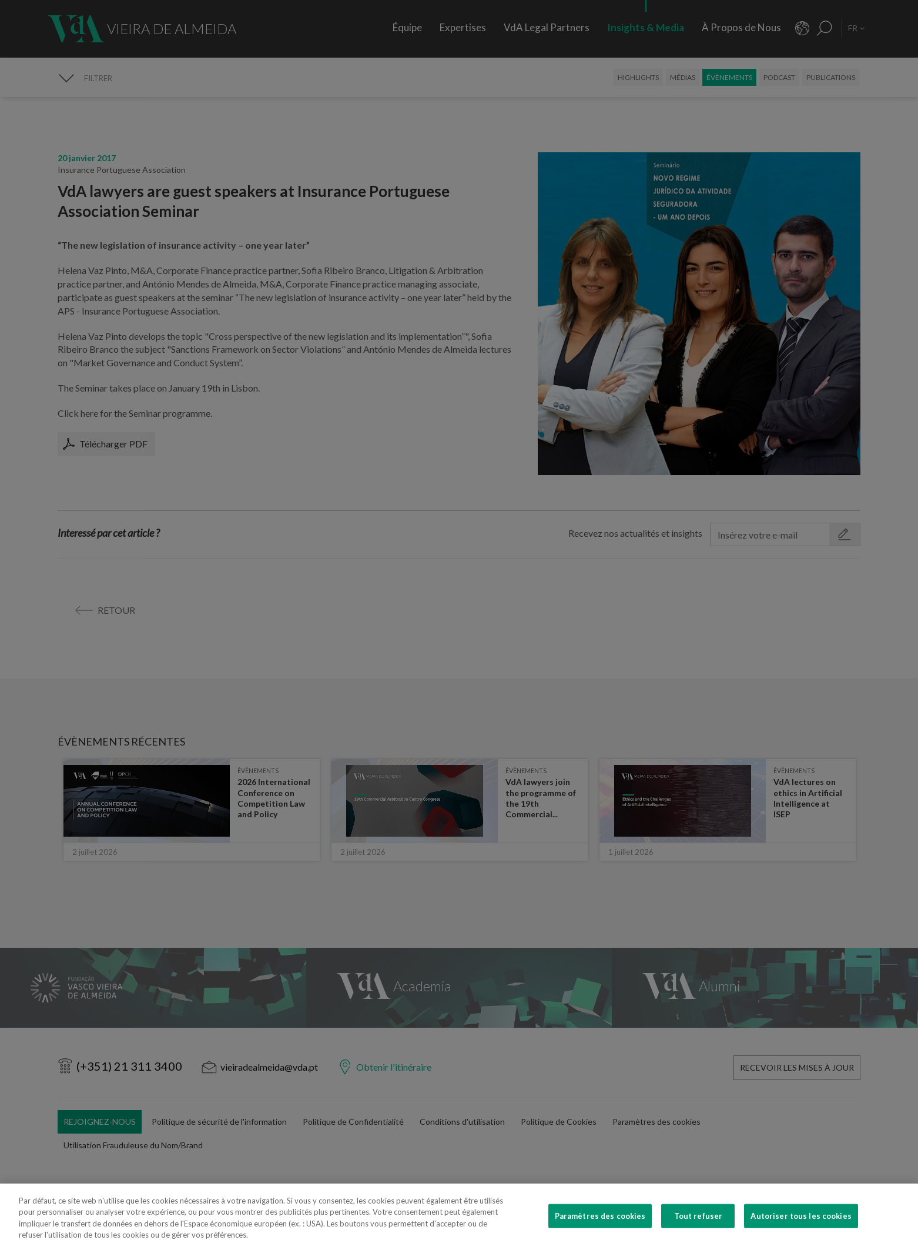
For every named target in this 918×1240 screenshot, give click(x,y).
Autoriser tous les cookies (801, 1226)
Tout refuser (698, 1226)
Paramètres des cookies (600, 1226)
